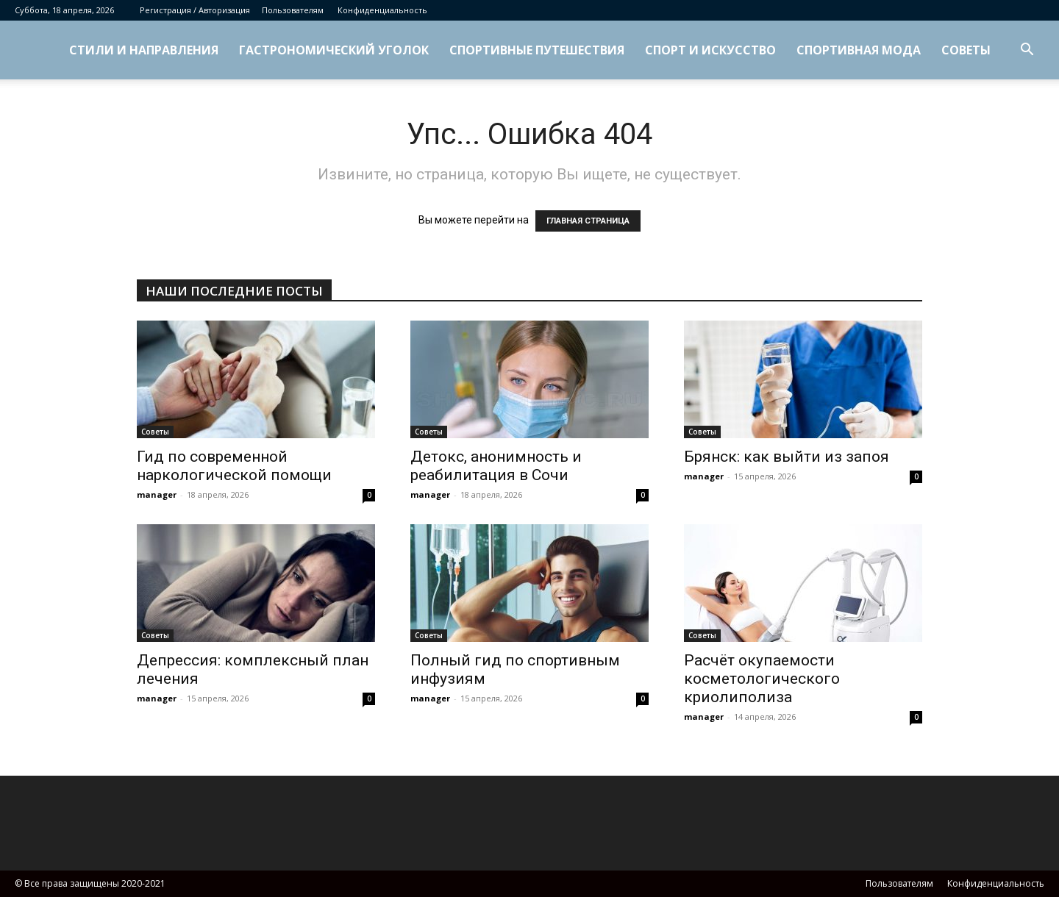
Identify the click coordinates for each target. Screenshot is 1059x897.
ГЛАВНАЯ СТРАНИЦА (588, 221)
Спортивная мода (858, 50)
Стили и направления (143, 50)
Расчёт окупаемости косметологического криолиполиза (762, 678)
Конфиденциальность (382, 9)
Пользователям (293, 9)
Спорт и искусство (710, 50)
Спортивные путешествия (536, 50)
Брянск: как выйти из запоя (786, 456)
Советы (966, 50)
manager (156, 494)
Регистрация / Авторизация (195, 9)
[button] (1026, 51)
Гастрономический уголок (334, 50)
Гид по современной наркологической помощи (234, 466)
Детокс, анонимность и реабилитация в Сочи (496, 466)
